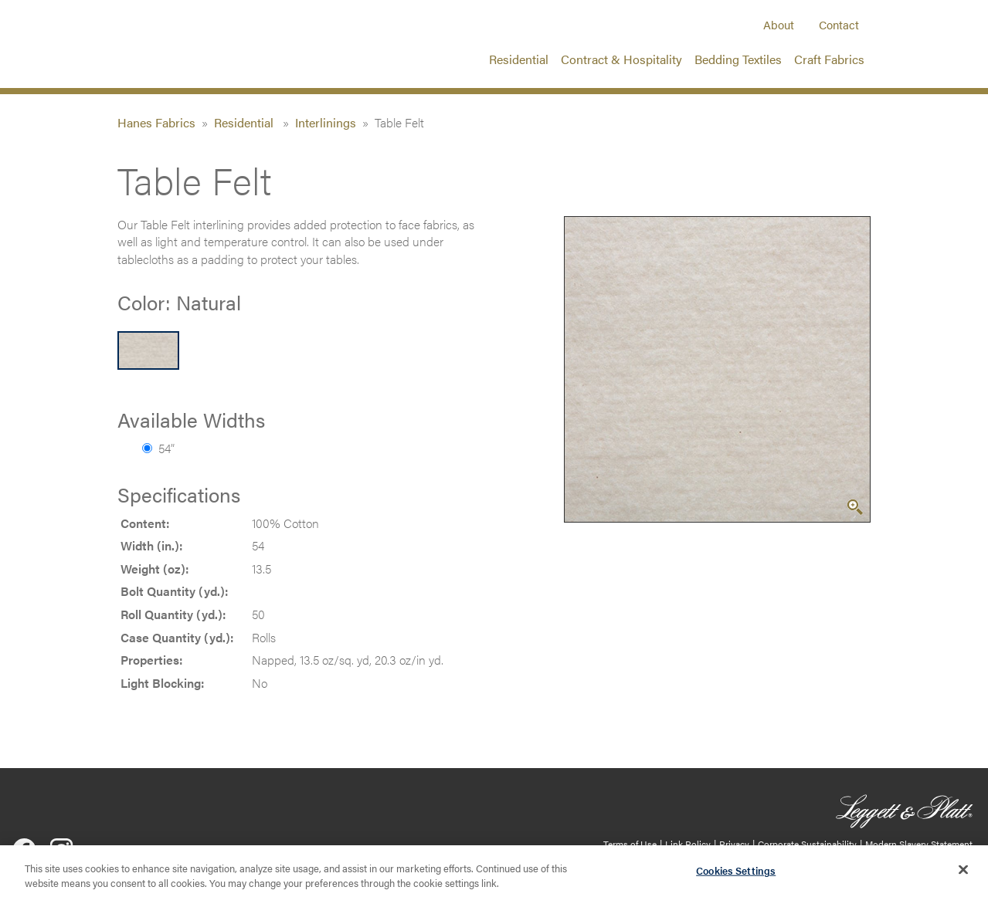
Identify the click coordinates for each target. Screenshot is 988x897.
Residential (518, 59)
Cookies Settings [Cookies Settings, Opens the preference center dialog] (736, 877)
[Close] (963, 876)
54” (158, 448)
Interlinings (325, 122)
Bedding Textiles (738, 59)
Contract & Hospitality (621, 59)
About (778, 24)
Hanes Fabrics (156, 122)
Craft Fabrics (829, 59)
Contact (839, 24)
